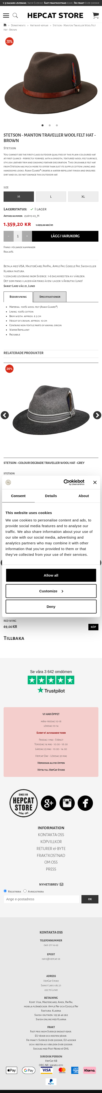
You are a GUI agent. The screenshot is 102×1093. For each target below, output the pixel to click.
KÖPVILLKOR (51, 841)
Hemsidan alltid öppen (51, 763)
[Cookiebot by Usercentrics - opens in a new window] (64, 482)
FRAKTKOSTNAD (51, 855)
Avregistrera (36, 891)
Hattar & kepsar (39, 25)
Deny (51, 607)
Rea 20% (8, 252)
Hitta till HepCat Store (51, 770)
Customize (51, 591)
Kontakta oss (51, 932)
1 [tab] (44, 126)
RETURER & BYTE (51, 848)
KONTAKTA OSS (51, 834)
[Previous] (5, 415)
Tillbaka (14, 638)
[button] (6, 15)
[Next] (97, 415)
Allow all (51, 575)
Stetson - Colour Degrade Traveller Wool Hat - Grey (44, 463)
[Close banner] (95, 482)
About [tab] (84, 495)
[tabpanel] (51, 83)
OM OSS (51, 862)
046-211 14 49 (51, 945)
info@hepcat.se (51, 959)
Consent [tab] (18, 495)
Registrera (14, 891)
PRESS (51, 869)
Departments (18, 25)
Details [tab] (51, 495)
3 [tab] (58, 126)
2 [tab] (51, 126)
